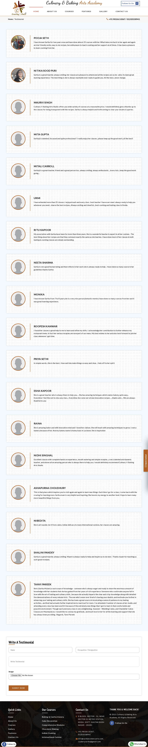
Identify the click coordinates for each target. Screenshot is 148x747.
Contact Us (128, 11)
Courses (75, 11)
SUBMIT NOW (18, 688)
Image (11, 672)
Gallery (110, 11)
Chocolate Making (50, 729)
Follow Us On (130, 3)
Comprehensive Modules (53, 725)
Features (92, 11)
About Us (58, 11)
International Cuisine (52, 737)
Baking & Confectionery (53, 717)
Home (42, 11)
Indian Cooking (49, 733)
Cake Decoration (49, 721)
